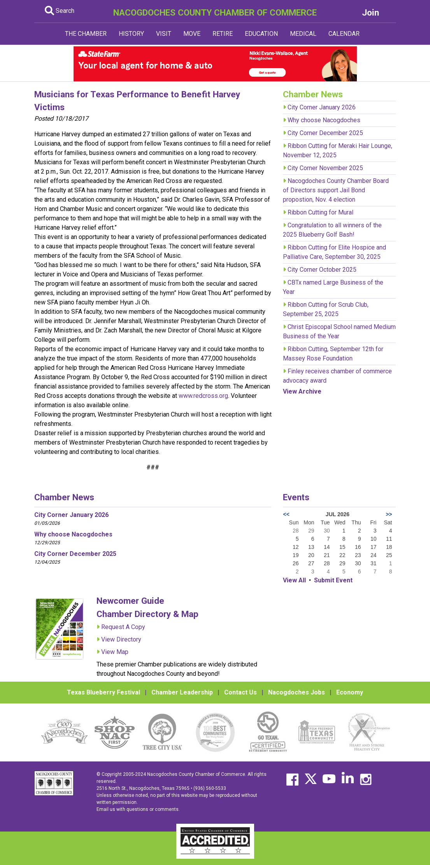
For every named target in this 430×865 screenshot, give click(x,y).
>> (389, 514)
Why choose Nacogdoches (324, 120)
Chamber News (64, 497)
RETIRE (222, 33)
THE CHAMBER (86, 33)
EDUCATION (261, 33)
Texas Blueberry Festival (103, 692)
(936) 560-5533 (209, 788)
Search (59, 10)
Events (296, 497)
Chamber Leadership (182, 692)
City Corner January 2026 (322, 107)
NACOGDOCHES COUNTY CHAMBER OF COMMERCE (215, 12)
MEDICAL (303, 33)
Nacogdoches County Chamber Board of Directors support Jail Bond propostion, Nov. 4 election (336, 190)
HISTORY (131, 33)
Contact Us (240, 692)
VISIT (163, 33)
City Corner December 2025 (325, 133)
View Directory (121, 639)
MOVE (191, 33)
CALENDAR (344, 33)
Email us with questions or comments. (138, 809)
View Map (114, 652)
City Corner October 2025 (322, 269)
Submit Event (333, 580)
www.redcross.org (203, 395)
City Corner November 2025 (325, 168)
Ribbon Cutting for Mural (320, 212)
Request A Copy (123, 627)
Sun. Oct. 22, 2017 (84, 171)
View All (294, 580)
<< (286, 514)
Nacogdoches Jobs (296, 692)
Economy (349, 692)
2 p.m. (49, 171)
